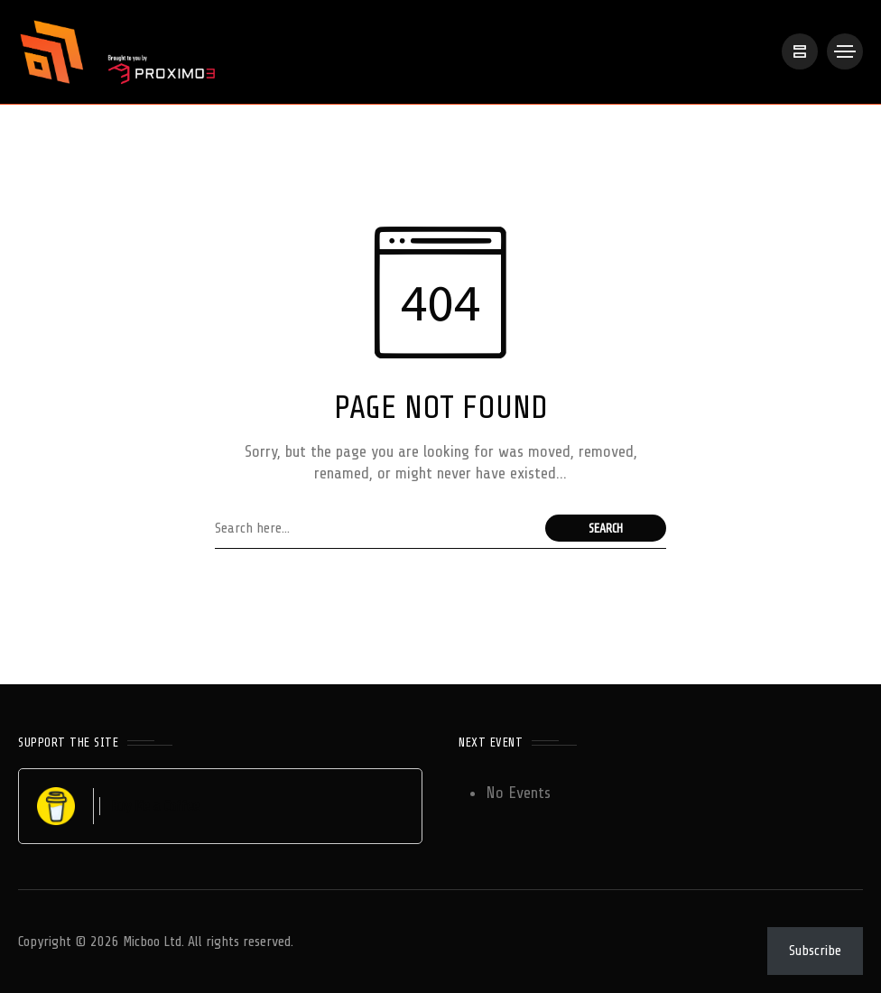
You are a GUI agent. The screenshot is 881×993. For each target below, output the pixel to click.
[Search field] (375, 528)
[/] (800, 51)
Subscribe (815, 950)
